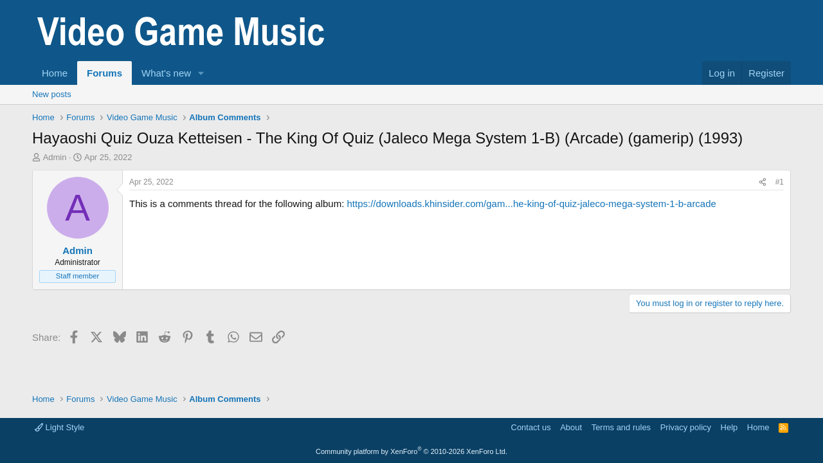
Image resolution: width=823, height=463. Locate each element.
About (571, 427)
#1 (779, 181)
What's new (166, 73)
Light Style (59, 427)
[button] (201, 73)
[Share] (762, 182)
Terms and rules (621, 427)
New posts (51, 94)
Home (55, 73)
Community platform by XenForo (411, 451)
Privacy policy (685, 427)
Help (729, 427)
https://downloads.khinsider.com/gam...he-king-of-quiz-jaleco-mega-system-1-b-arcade (531, 203)
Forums (104, 73)
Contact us (531, 427)
